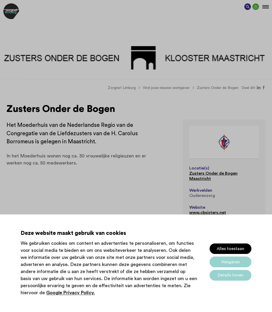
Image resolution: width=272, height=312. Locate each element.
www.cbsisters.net (207, 213)
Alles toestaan (230, 249)
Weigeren (230, 262)
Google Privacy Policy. (70, 292)
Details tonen (231, 275)
